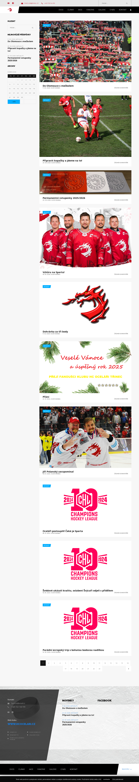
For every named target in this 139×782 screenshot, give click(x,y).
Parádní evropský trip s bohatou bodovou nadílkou (73, 650)
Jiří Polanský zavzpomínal (58, 471)
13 (111, 663)
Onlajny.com (34, 735)
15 (122, 663)
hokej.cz (13, 732)
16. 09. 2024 (46, 592)
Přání (46, 397)
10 (94, 663)
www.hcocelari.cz (21, 724)
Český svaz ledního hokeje (17, 738)
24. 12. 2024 (46, 399)
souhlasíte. (106, 779)
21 (88, 669)
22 (94, 669)
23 (99, 669)
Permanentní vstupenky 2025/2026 (64, 198)
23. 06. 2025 (46, 163)
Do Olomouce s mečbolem (58, 85)
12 (105, 663)
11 (99, 663)
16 (127, 663)
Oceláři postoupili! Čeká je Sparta (63, 531)
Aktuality (46, 25)
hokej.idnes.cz (34, 732)
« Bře (14, 102)
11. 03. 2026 (46, 88)
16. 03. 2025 (46, 274)
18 (71, 669)
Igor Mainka (55, 88)
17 (65, 669)
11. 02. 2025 (46, 334)
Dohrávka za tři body (55, 331)
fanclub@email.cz (29, 3)
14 (116, 663)
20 (82, 669)
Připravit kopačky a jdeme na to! (62, 160)
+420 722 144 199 (48, 3)
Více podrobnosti (117, 779)
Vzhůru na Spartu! (54, 272)
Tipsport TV (14, 735)
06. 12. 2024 (46, 474)
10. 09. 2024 (46, 652)
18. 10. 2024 (46, 533)
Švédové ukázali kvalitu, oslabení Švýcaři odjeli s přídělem (78, 590)
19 (77, 669)
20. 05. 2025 (46, 200)
